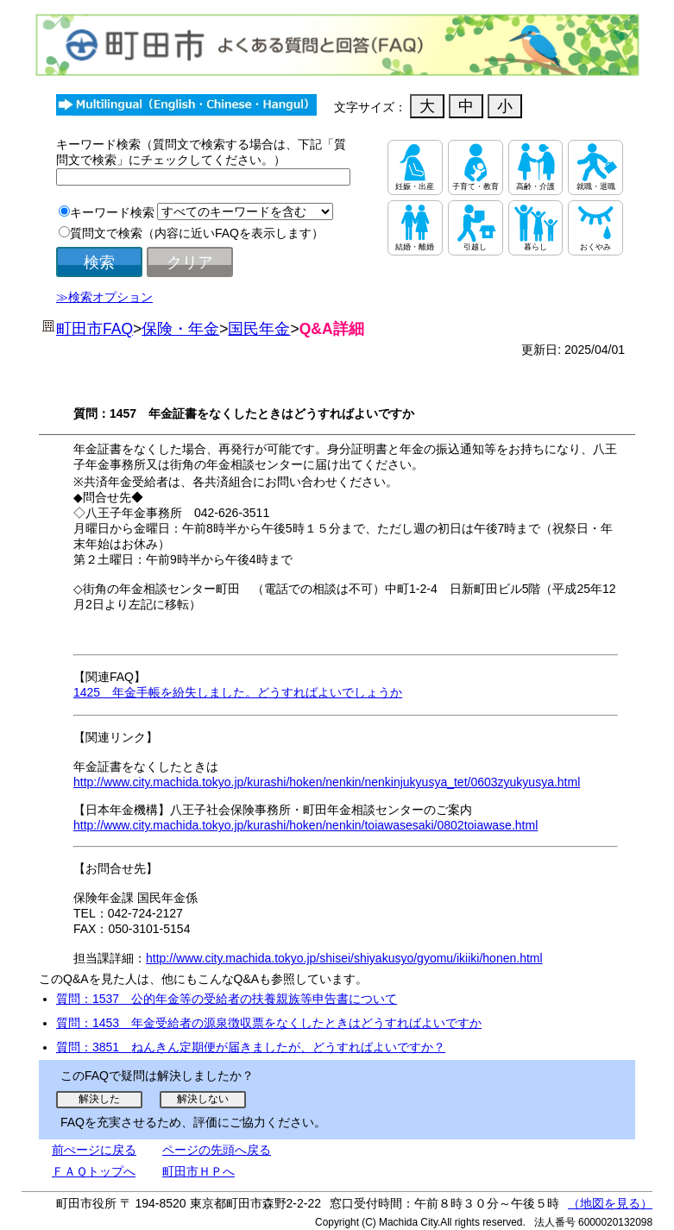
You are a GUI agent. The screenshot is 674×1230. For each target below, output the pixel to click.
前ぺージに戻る (94, 1150)
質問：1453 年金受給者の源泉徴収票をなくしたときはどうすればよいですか (269, 1023)
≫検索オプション (104, 297)
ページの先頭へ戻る (216, 1150)
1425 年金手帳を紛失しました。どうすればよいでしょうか (237, 692)
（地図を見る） (610, 1203)
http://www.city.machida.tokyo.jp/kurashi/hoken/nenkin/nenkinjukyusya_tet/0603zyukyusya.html (326, 782)
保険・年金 (180, 328)
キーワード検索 (112, 212)
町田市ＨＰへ (198, 1171)
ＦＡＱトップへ (93, 1171)
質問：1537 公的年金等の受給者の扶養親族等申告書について (226, 999)
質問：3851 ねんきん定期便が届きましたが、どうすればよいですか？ (250, 1047)
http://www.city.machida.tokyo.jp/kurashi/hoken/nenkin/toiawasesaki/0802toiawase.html (305, 825)
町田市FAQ (94, 328)
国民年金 (259, 328)
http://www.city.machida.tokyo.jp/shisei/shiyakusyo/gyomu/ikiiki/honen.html (344, 958)
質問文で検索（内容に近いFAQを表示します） (197, 233)
